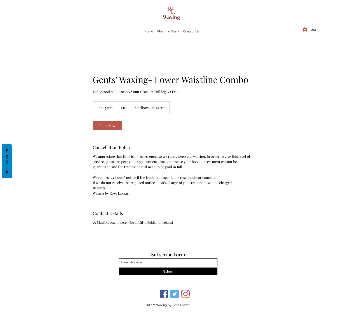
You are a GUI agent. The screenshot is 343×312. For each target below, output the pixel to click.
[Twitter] (174, 294)
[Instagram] (185, 294)
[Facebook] (164, 294)
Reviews (6, 161)
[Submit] (168, 271)
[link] (107, 125)
